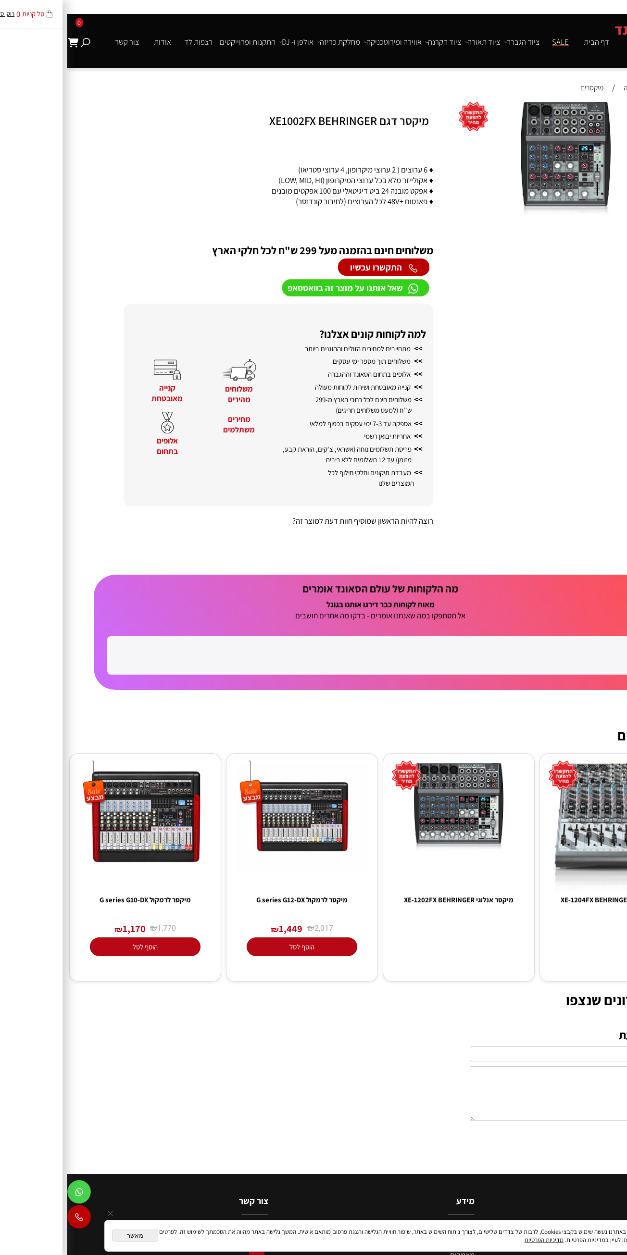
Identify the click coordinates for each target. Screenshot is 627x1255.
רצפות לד (131, 42)
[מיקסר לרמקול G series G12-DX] (234, 958)
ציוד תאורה (415, 42)
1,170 (67, 1017)
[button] (614, 110)
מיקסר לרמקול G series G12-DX (235, 989)
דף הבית (529, 42)
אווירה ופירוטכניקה (326, 42)
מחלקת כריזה (272, 42)
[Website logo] (587, 37)
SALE (493, 42)
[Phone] (12, 1218)
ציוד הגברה (455, 42)
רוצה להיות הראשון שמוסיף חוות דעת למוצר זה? (296, 521)
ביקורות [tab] (605, 556)
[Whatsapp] (12, 1194)
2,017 (257, 1017)
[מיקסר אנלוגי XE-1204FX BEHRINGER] (549, 979)
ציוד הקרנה (376, 42)
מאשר (68, 1235)
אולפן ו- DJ (230, 42)
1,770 (99, 1017)
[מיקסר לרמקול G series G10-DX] (78, 955)
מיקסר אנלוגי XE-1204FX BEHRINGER (548, 989)
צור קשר (60, 42)
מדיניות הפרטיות (477, 1240)
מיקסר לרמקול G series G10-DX (78, 989)
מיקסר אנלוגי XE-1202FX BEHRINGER (392, 989)
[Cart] (6, 42)
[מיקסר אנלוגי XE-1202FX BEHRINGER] (392, 939)
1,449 (224, 1017)
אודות (95, 42)
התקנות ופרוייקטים (181, 42)
